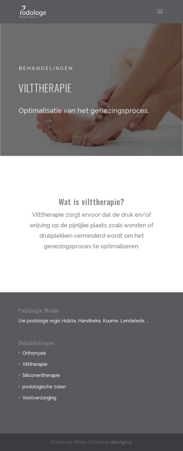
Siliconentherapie (41, 375)
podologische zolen (44, 386)
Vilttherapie (34, 364)
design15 (121, 442)
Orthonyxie (34, 353)
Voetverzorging (39, 398)
